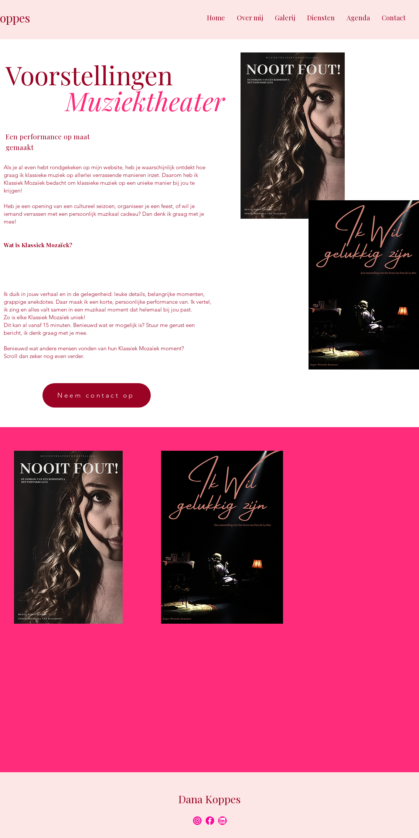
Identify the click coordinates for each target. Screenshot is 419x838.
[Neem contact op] (96, 395)
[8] (197, 820)
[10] (209, 820)
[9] (222, 820)
